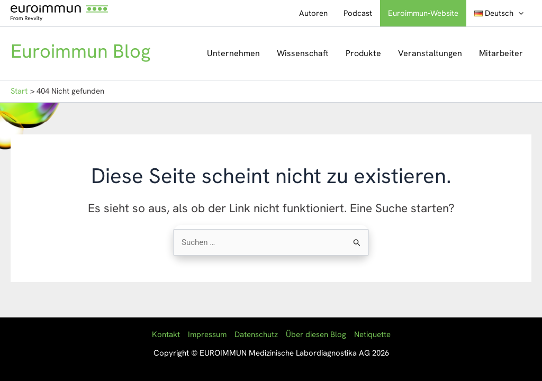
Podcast (358, 13)
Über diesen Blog (316, 334)
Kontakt (166, 334)
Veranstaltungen (430, 53)
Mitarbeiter (501, 53)
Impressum (207, 334)
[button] (518, 13)
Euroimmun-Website (423, 13)
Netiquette (372, 334)
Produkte (363, 53)
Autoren (313, 13)
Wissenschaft (303, 53)
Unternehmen (233, 53)
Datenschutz (256, 334)
